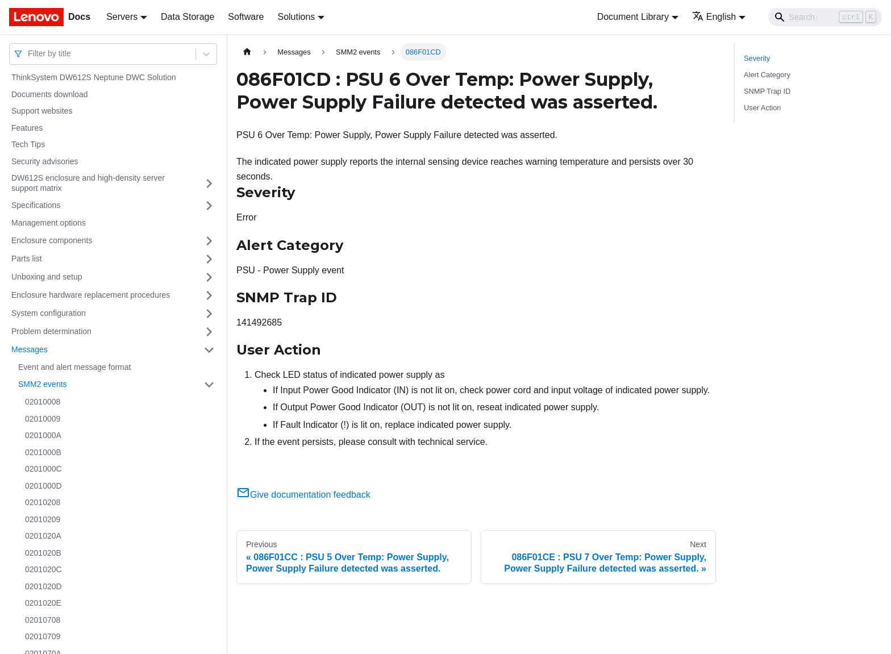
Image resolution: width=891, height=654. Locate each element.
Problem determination (51, 331)
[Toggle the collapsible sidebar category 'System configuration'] (209, 314)
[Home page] (247, 52)
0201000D (43, 485)
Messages (29, 349)
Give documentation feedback (303, 494)
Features (27, 127)
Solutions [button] (296, 17)
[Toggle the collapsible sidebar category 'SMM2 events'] (209, 385)
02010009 (42, 418)
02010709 (42, 636)
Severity (757, 58)
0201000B (43, 452)
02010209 (42, 519)
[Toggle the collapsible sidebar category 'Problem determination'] (209, 332)
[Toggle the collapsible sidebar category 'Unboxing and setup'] (209, 277)
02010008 (42, 401)
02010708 (42, 619)
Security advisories (44, 161)
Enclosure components (51, 240)
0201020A (43, 535)
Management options (48, 222)
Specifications (35, 205)
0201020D (43, 586)
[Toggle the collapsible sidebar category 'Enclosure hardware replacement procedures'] (209, 295)
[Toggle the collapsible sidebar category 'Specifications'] (209, 206)
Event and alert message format (74, 367)
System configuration (48, 313)
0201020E (43, 602)
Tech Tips (28, 144)
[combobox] (29, 53)
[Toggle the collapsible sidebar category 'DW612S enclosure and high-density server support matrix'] (209, 183)
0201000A (43, 435)
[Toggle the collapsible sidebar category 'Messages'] (209, 350)
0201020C (43, 569)
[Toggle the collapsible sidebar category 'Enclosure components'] (209, 241)
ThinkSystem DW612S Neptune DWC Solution (93, 77)
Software (246, 17)
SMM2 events (42, 384)
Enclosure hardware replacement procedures (90, 294)
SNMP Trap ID (767, 91)
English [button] (714, 17)
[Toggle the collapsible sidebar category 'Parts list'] (209, 259)
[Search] (825, 17)
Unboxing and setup (46, 276)
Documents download (49, 94)
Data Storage (187, 17)
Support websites (41, 110)
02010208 (42, 502)
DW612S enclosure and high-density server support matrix (88, 183)
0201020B (43, 552)
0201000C (43, 468)
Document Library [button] (633, 17)
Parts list (26, 258)
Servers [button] (122, 17)
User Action (762, 107)
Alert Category (767, 74)
